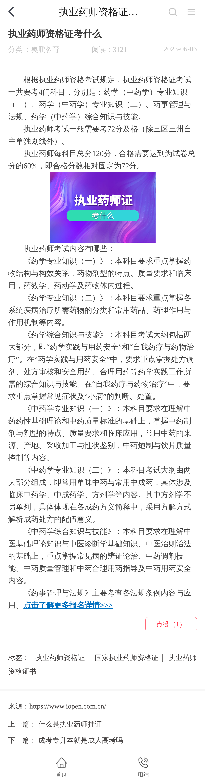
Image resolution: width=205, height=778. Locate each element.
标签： (18, 658)
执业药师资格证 (60, 658)
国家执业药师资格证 (126, 658)
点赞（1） (171, 624)
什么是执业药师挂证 (70, 724)
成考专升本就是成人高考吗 (80, 740)
